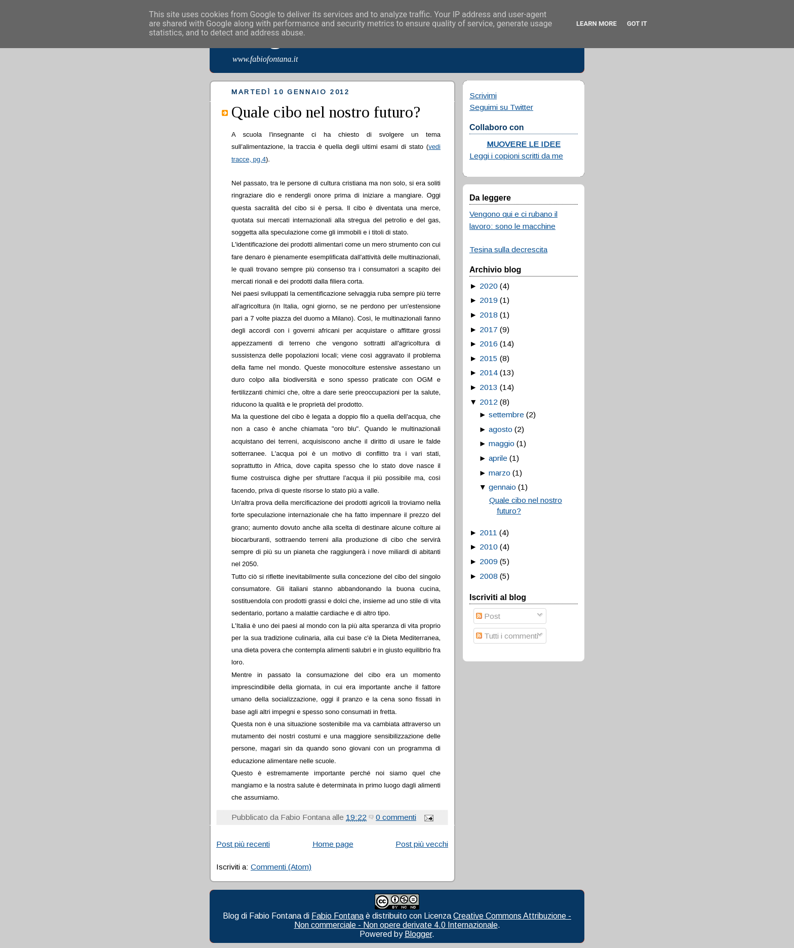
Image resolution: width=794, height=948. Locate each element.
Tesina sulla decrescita (508, 249)
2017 (489, 329)
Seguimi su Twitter (501, 107)
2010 (489, 546)
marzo (499, 472)
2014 (489, 372)
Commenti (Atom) (281, 866)
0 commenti (396, 817)
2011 (488, 532)
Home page (332, 844)
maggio (501, 443)
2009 (489, 561)
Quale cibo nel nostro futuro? (325, 112)
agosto (500, 429)
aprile (498, 458)
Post (488, 616)
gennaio (502, 487)
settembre (506, 414)
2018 (489, 314)
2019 (489, 300)
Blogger (418, 934)
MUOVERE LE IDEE (524, 144)
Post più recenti (243, 844)
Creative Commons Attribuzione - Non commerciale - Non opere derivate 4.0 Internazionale (433, 920)
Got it (637, 23)
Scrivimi (483, 95)
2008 (489, 576)
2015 (489, 358)
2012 (489, 402)
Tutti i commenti (507, 635)
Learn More (596, 23)
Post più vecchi (421, 844)
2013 (489, 387)
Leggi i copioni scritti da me (516, 155)
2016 (489, 343)
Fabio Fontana (337, 916)
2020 (489, 286)
